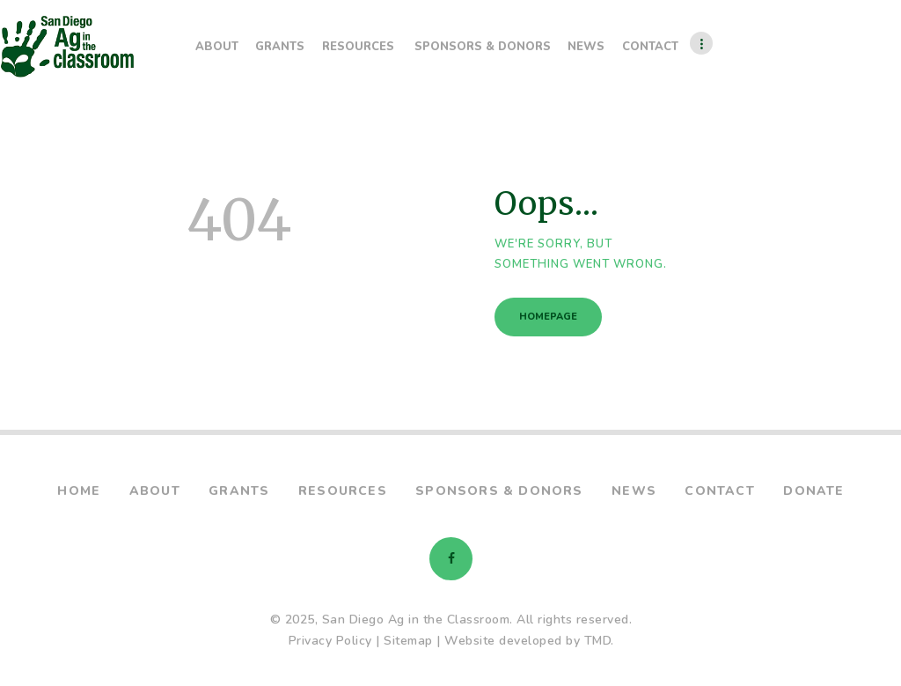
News (634, 491)
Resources (342, 491)
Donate (813, 491)
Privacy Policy (330, 640)
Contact (719, 491)
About (154, 491)
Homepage (548, 316)
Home (78, 491)
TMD (598, 640)
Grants (239, 491)
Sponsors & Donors (498, 491)
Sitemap (408, 640)
